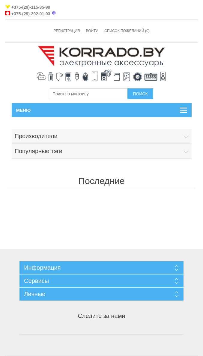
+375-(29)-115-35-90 (30, 7)
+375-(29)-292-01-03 (30, 13)
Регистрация (66, 31)
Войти (92, 31)
